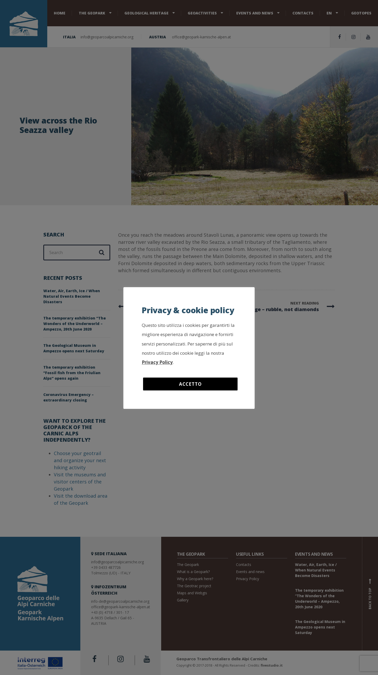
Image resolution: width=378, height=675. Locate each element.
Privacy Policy (157, 362)
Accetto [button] (190, 384)
